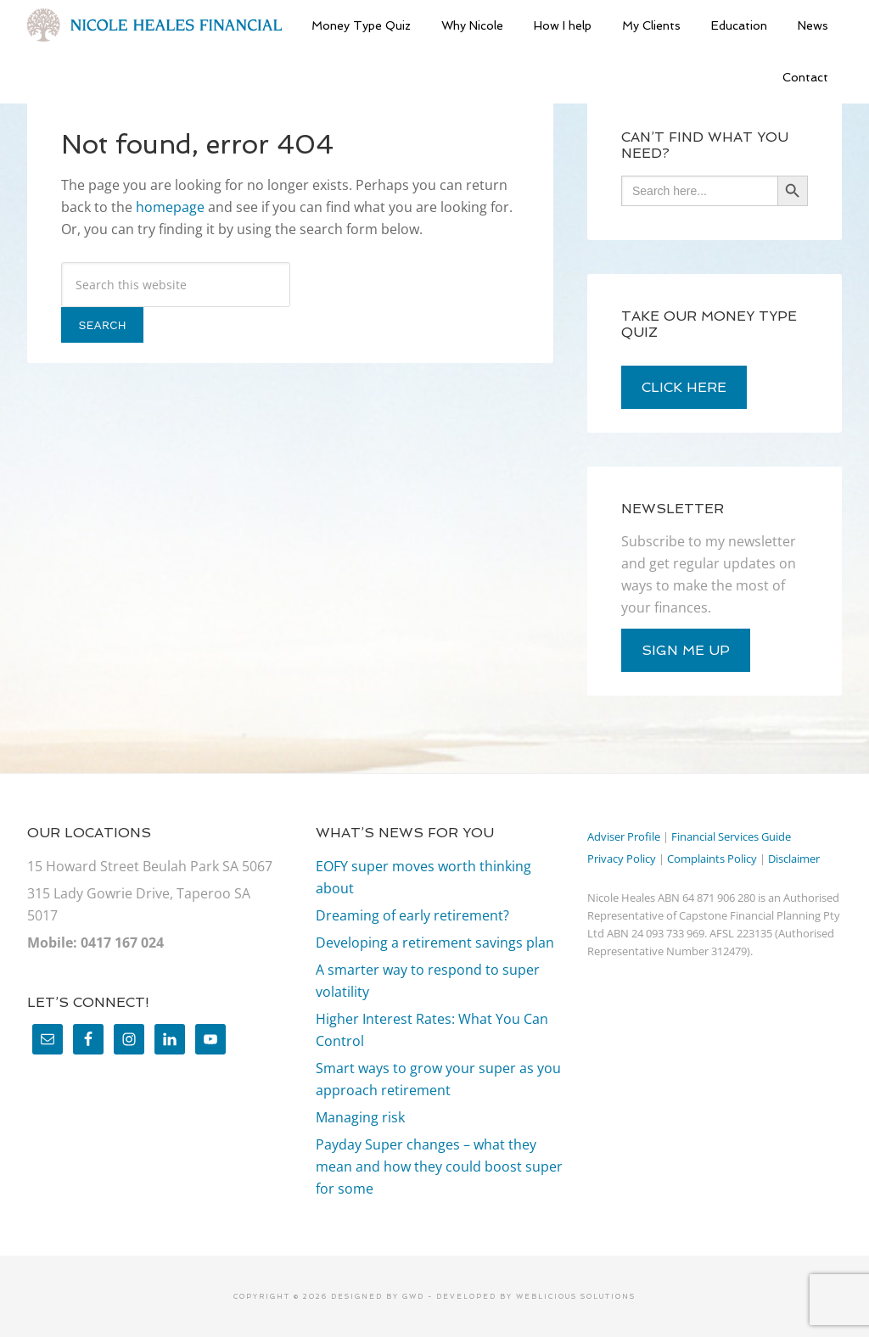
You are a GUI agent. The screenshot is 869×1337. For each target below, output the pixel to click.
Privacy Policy (621, 858)
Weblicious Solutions (576, 1296)
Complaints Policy (712, 858)
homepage (170, 207)
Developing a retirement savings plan (435, 942)
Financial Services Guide (731, 836)
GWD (411, 1296)
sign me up (686, 650)
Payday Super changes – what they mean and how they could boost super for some (439, 1166)
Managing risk (360, 1117)
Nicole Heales (154, 25)
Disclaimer (794, 858)
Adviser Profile (623, 836)
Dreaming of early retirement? (412, 915)
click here (684, 387)
